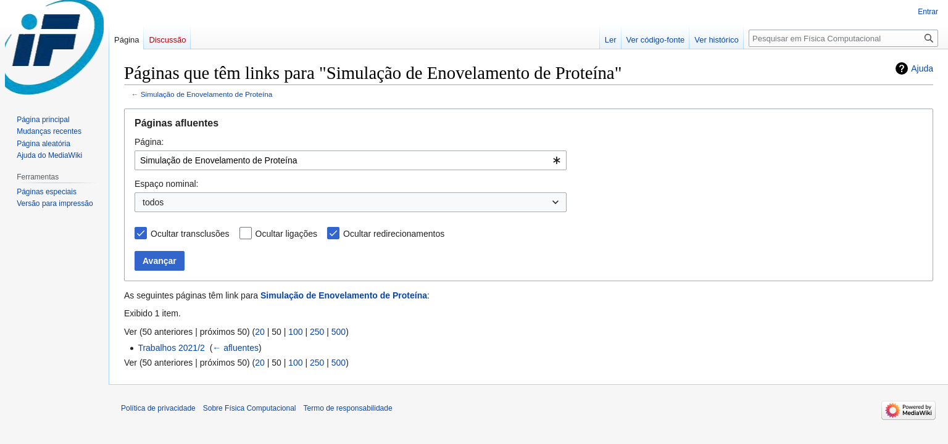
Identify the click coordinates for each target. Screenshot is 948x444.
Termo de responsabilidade (348, 408)
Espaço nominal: (167, 184)
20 (260, 332)
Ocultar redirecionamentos (393, 234)
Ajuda (922, 68)
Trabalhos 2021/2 (171, 348)
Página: (149, 142)
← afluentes (235, 348)
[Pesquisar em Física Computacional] (843, 38)
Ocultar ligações (286, 234)
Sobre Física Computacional (249, 408)
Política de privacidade (158, 408)
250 (317, 332)
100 (295, 332)
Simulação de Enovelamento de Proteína (207, 94)
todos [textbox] (153, 202)
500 (338, 332)
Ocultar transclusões (190, 234)
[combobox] (351, 160)
